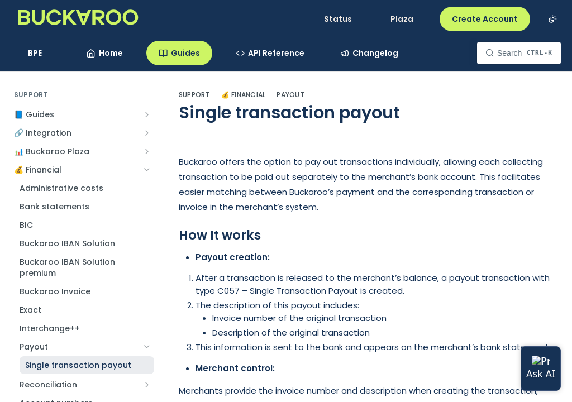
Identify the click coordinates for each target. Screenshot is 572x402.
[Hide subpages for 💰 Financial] (146, 169)
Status (338, 19)
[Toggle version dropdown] (41, 53)
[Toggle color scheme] (552, 19)
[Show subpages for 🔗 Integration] (146, 132)
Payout (290, 94)
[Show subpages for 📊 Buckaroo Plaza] (146, 151)
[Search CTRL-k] (519, 53)
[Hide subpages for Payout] (146, 346)
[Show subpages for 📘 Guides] (146, 114)
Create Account (485, 19)
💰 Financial (243, 94)
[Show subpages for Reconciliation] (146, 384)
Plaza (401, 19)
